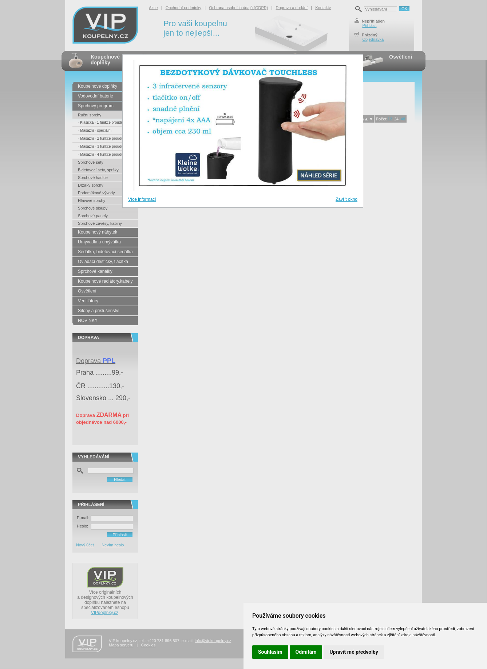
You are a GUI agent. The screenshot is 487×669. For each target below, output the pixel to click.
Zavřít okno (346, 199)
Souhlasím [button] (270, 652)
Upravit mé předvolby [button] (353, 652)
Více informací (142, 199)
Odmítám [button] (306, 652)
